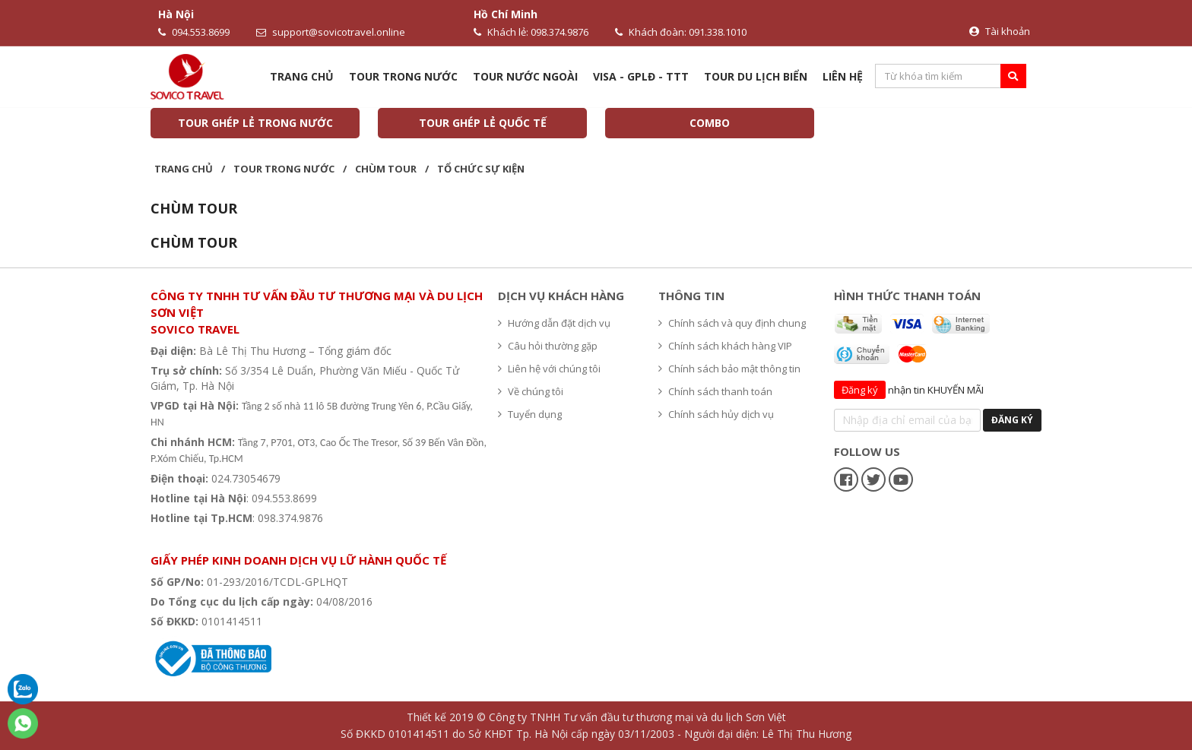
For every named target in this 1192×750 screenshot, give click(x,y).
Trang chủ (302, 76)
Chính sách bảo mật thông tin (729, 368)
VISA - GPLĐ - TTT (641, 76)
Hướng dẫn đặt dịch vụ (554, 323)
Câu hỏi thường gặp (548, 346)
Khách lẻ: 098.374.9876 (531, 32)
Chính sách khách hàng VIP (725, 346)
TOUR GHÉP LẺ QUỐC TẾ (483, 123)
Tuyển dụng (530, 414)
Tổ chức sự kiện (481, 169)
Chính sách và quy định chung (732, 323)
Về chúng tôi (530, 391)
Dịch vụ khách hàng (561, 295)
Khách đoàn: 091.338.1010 (681, 32)
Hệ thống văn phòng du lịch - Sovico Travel (267, 537)
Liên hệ (843, 76)
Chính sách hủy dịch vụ (716, 414)
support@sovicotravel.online (330, 32)
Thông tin (691, 295)
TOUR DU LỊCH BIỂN (755, 76)
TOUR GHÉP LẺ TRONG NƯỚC (255, 123)
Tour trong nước (403, 76)
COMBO (710, 123)
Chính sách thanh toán (715, 391)
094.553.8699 (194, 32)
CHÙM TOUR (386, 169)
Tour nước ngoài (525, 76)
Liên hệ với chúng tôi (549, 368)
